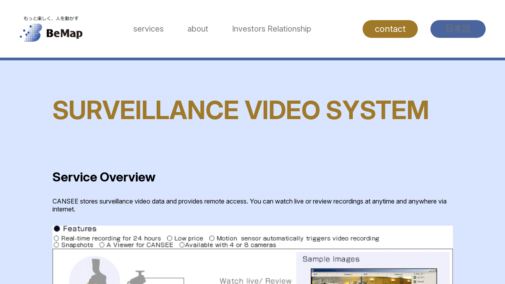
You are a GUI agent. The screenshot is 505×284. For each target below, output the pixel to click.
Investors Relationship (271, 29)
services (148, 29)
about (197, 29)
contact (390, 29)
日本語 (458, 28)
